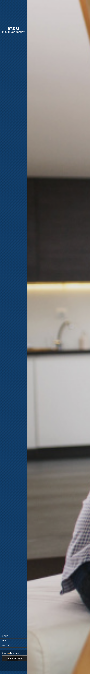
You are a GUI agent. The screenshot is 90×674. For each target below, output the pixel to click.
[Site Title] (13, 31)
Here (8, 653)
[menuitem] (13, 636)
